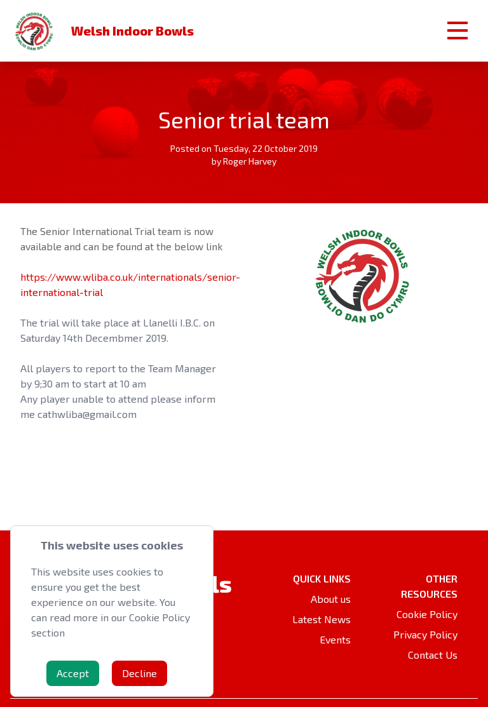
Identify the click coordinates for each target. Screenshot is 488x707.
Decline (139, 673)
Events (335, 639)
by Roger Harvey (244, 161)
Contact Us (433, 655)
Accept (73, 673)
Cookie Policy (427, 614)
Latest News (321, 619)
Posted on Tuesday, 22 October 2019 (244, 148)
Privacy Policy (425, 634)
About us (331, 599)
